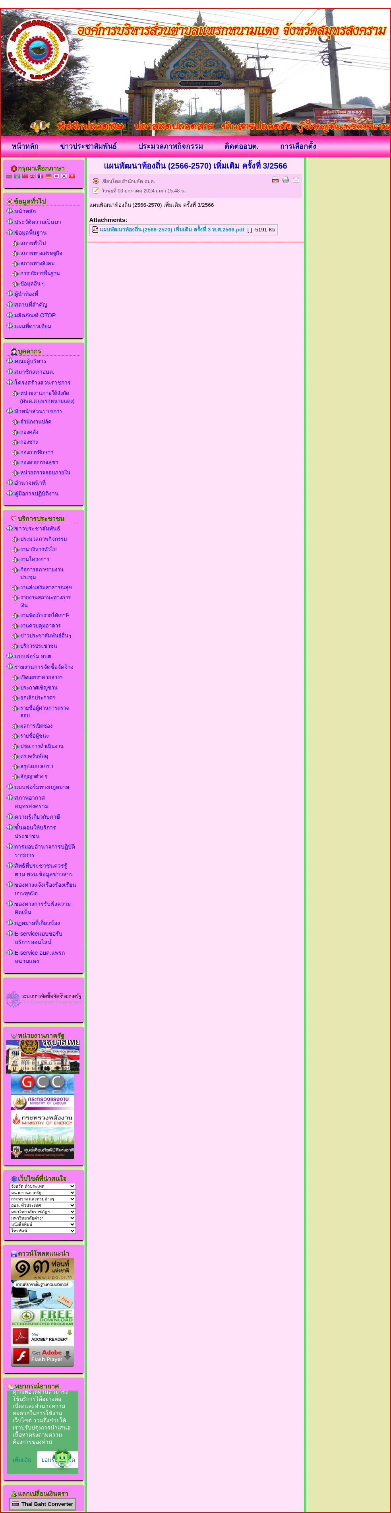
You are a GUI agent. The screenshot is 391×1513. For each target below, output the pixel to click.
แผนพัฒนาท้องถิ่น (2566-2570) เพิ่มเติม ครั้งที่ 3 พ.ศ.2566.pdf (172, 230)
